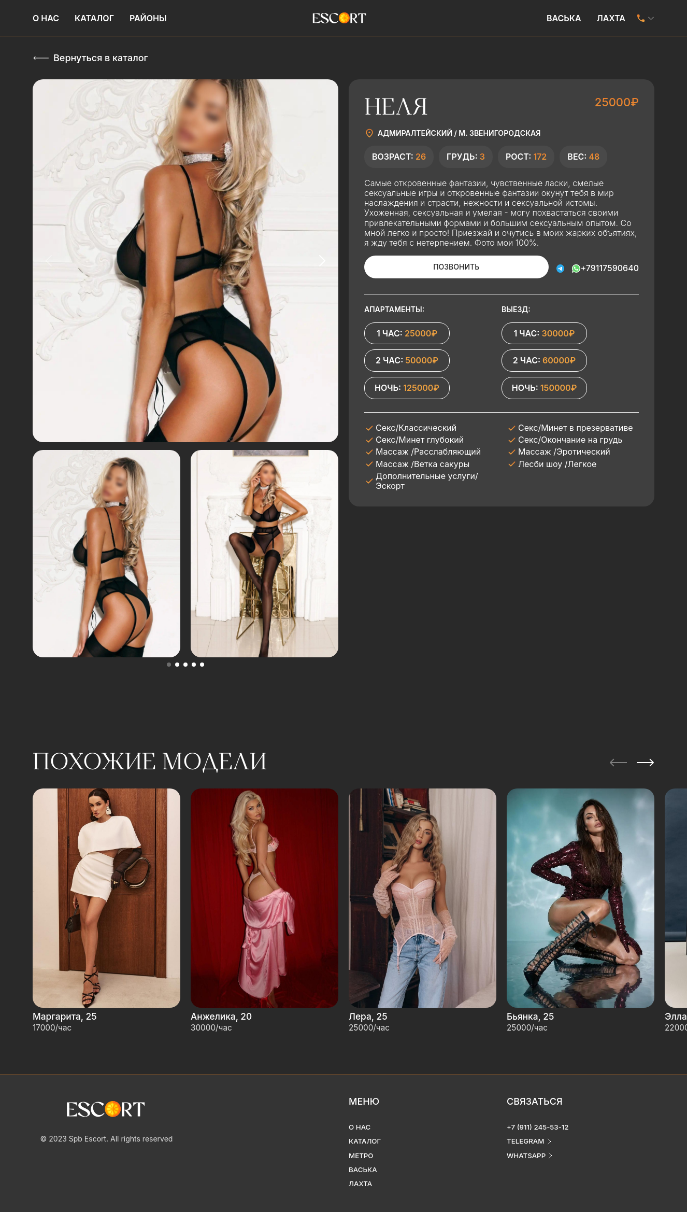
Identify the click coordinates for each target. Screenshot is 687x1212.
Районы (148, 18)
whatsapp (527, 1146)
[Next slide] (322, 261)
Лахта (611, 18)
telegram (526, 1132)
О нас (46, 18)
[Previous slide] (49, 261)
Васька (564, 18)
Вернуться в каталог (100, 57)
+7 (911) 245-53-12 (539, 1117)
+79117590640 (609, 267)
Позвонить (442, 266)
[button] (169, 665)
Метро (362, 1146)
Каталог (94, 18)
